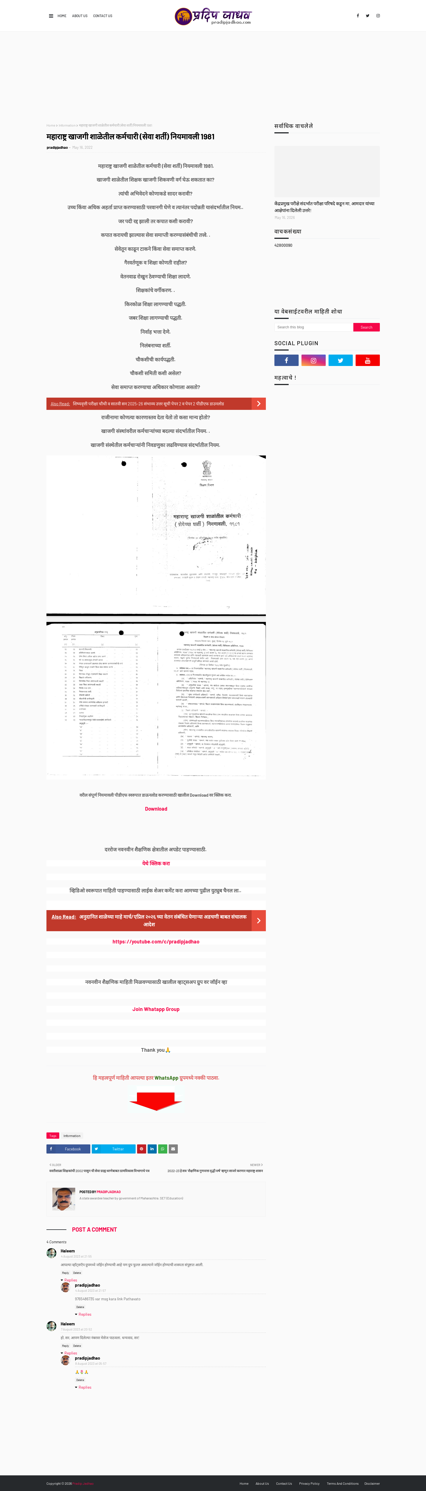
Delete (77, 1272)
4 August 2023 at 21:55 (76, 1256)
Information (67, 125)
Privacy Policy (309, 1483)
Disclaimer (372, 1483)
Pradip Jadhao (83, 1483)
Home (62, 16)
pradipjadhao (57, 147)
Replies (70, 1280)
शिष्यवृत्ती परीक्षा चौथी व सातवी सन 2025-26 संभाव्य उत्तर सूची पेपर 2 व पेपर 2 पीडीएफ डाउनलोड (148, 403)
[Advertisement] (213, 74)
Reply (65, 1272)
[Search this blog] (314, 327)
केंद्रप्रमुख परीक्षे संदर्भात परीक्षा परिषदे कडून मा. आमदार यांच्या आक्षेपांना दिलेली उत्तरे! (324, 207)
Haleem (68, 1250)
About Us (79, 16)
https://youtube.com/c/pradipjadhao (156, 941)
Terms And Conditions (343, 1483)
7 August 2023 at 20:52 (76, 1329)
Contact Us (102, 16)
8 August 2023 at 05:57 (90, 1363)
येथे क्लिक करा (156, 863)
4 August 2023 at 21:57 (90, 1290)
